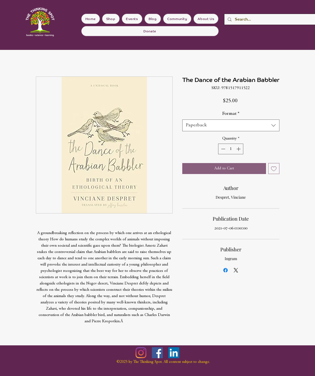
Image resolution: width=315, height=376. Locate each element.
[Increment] (239, 149)
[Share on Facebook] (225, 270)
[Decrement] (222, 149)
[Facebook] (157, 352)
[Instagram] (140, 352)
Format (230, 113)
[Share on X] (236, 270)
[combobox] (230, 125)
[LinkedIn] (173, 352)
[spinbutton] (230, 149)
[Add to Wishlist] (273, 168)
